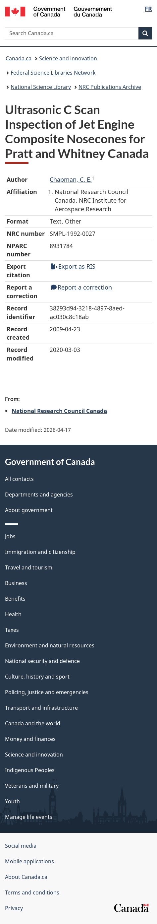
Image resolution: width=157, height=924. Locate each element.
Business (16, 583)
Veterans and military (32, 785)
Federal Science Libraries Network (53, 72)
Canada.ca (18, 58)
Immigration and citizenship (40, 552)
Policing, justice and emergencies (46, 692)
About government (29, 510)
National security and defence (42, 661)
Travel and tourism (28, 567)
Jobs (10, 536)
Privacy (14, 908)
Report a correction (81, 287)
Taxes (12, 629)
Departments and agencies (39, 494)
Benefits (15, 598)
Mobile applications (29, 861)
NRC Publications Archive (109, 87)
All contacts (19, 479)
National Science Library (41, 87)
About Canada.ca (26, 877)
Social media (20, 845)
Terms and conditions (32, 892)
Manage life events (28, 817)
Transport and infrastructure (41, 707)
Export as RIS (73, 266)
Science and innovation (68, 58)
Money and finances (30, 739)
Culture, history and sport (37, 676)
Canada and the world (32, 723)
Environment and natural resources (49, 645)
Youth (12, 801)
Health (13, 614)
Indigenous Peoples (30, 770)
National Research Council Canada (59, 411)
